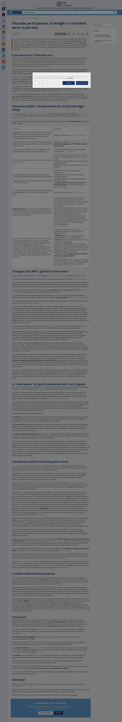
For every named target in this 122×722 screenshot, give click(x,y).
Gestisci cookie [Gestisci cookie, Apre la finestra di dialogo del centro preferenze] (41, 83)
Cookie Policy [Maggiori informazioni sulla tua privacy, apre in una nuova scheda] (70, 78)
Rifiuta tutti (68, 83)
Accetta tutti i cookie (82, 83)
